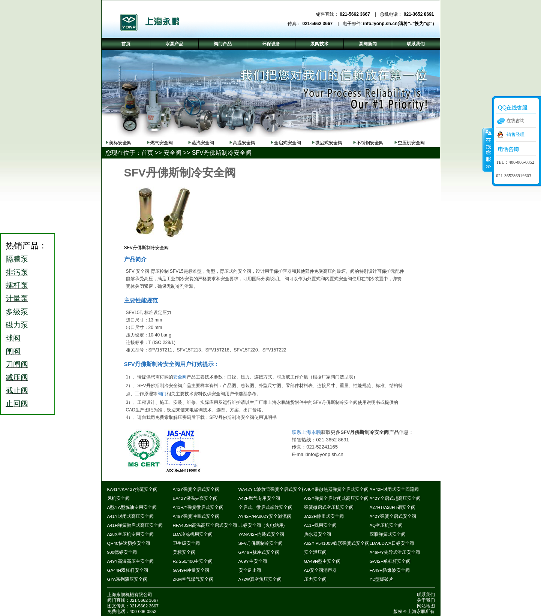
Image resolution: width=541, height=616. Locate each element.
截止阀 (17, 390)
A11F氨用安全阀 (320, 525)
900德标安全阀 (122, 552)
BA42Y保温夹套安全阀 (195, 498)
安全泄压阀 (315, 552)
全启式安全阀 (287, 142)
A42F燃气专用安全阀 (259, 498)
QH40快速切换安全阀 (128, 543)
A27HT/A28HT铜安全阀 (393, 507)
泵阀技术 (319, 43)
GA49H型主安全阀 (322, 561)
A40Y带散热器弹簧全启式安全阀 (336, 489)
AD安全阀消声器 (320, 570)
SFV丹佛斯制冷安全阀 (222, 153)
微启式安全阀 (328, 142)
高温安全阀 (244, 142)
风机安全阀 (118, 498)
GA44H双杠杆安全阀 (127, 570)
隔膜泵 (17, 259)
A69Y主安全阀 (252, 561)
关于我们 (426, 600)
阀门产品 (223, 43)
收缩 (488, 149)
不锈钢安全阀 (370, 142)
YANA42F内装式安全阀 (261, 534)
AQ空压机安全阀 (386, 525)
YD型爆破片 (382, 579)
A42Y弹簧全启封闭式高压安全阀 (336, 498)
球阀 (13, 338)
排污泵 (17, 272)
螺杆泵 (17, 285)
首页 (147, 153)
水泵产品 (174, 43)
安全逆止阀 (249, 570)
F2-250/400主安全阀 (193, 561)
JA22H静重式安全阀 (324, 516)
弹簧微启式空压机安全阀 (329, 507)
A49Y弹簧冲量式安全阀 (196, 516)
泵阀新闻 (368, 43)
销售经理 (516, 134)
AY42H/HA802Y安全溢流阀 (265, 516)
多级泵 (17, 312)
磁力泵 (17, 325)
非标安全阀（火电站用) (261, 525)
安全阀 (172, 153)
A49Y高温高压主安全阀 (130, 561)
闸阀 (13, 351)
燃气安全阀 (161, 142)
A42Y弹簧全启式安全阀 (196, 489)
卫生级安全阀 (186, 543)
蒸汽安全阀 (203, 142)
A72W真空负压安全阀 (260, 579)
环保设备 (271, 43)
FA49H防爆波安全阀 (390, 570)
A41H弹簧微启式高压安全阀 (135, 525)
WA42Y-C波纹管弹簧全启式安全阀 (272, 489)
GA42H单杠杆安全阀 (390, 561)
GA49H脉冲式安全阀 (259, 552)
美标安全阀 (120, 142)
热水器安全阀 (317, 534)
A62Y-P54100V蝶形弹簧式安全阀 (336, 543)
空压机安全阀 (411, 142)
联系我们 (426, 594)
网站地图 (426, 606)
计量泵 (17, 298)
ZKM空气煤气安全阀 (193, 579)
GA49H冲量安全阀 (191, 570)
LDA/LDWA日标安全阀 (392, 543)
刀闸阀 (17, 364)
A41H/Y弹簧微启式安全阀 (198, 507)
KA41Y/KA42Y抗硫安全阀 (132, 489)
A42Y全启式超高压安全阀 (395, 498)
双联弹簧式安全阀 (388, 534)
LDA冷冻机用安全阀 (193, 534)
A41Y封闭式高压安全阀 (130, 516)
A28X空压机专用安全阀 (130, 534)
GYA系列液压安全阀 (127, 579)
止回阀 (17, 403)
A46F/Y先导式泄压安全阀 (395, 552)
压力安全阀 (315, 579)
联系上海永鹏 (306, 432)
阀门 (161, 393)
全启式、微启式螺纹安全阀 (265, 507)
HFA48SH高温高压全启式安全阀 (205, 525)
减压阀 (17, 377)
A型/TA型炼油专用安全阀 (132, 507)
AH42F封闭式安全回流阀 (394, 489)
